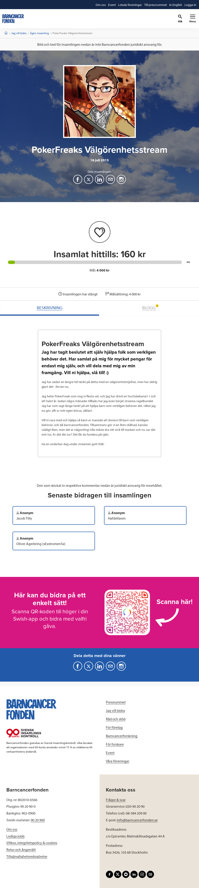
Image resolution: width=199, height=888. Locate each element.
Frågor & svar (116, 799)
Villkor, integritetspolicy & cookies (31, 842)
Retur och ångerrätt (21, 849)
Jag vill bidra (18, 33)
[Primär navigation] (192, 19)
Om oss (11, 829)
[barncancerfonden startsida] (13, 18)
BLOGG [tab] (150, 307)
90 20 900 (38, 820)
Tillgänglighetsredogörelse (26, 856)
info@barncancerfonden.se (137, 820)
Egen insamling (39, 33)
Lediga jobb (15, 836)
